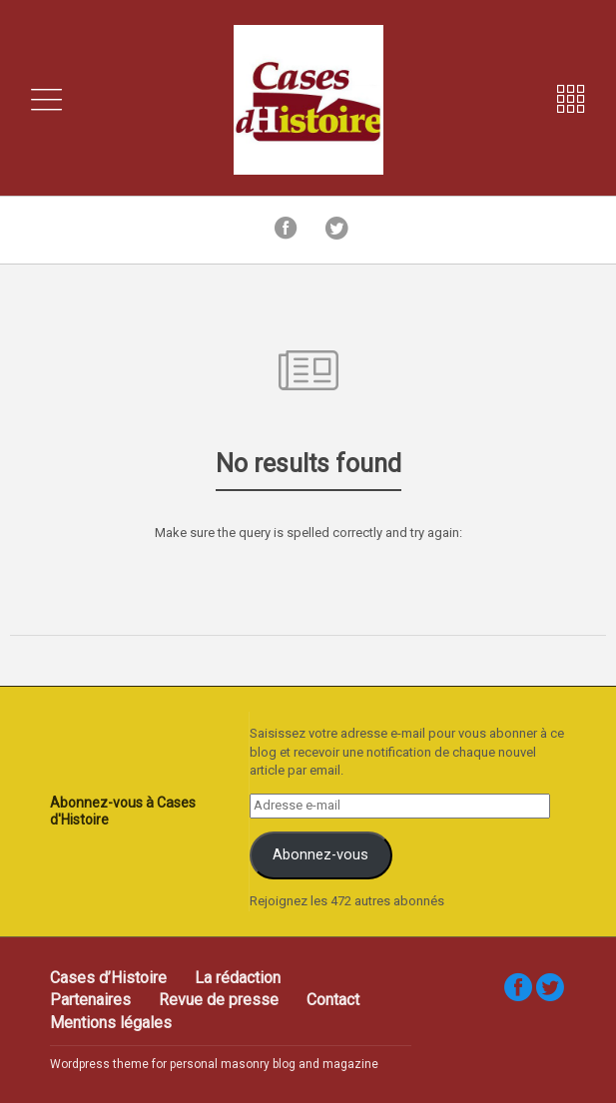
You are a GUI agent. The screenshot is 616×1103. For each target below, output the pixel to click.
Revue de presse (219, 999)
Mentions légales (111, 1022)
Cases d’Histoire (108, 977)
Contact (333, 999)
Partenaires (90, 999)
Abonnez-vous (320, 854)
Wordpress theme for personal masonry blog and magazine (214, 1064)
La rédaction (238, 977)
